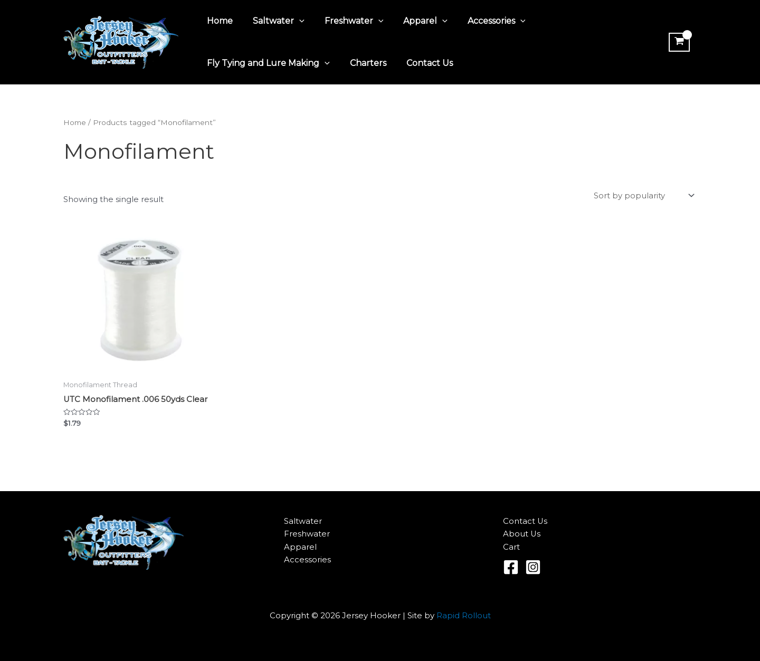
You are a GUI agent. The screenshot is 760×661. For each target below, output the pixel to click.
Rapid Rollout (463, 615)
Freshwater (346, 21)
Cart (511, 547)
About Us (522, 534)
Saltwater (274, 21)
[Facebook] (511, 567)
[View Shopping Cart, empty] (677, 42)
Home (218, 21)
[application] (294, 21)
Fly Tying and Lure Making (266, 63)
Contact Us (421, 63)
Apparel (414, 21)
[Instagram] (533, 567)
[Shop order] (643, 196)
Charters (363, 63)
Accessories (482, 21)
